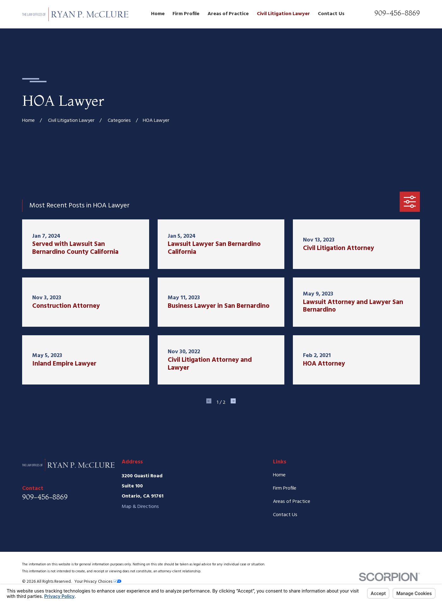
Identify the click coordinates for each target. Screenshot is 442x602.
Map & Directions (140, 507)
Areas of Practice (291, 502)
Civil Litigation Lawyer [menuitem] (283, 14)
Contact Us (285, 515)
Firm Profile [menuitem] (186, 14)
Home (279, 475)
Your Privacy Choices (97, 581)
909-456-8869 (397, 13)
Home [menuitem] (158, 14)
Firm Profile (284, 488)
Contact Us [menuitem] (331, 14)
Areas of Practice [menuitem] (228, 14)
